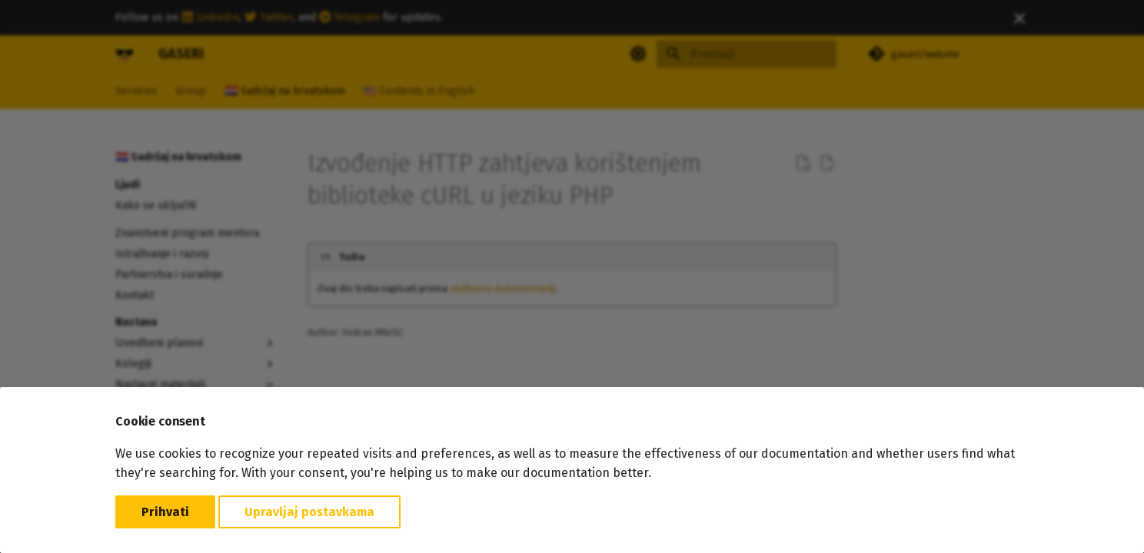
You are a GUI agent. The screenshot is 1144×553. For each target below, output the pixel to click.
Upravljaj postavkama (309, 512)
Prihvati (165, 512)
